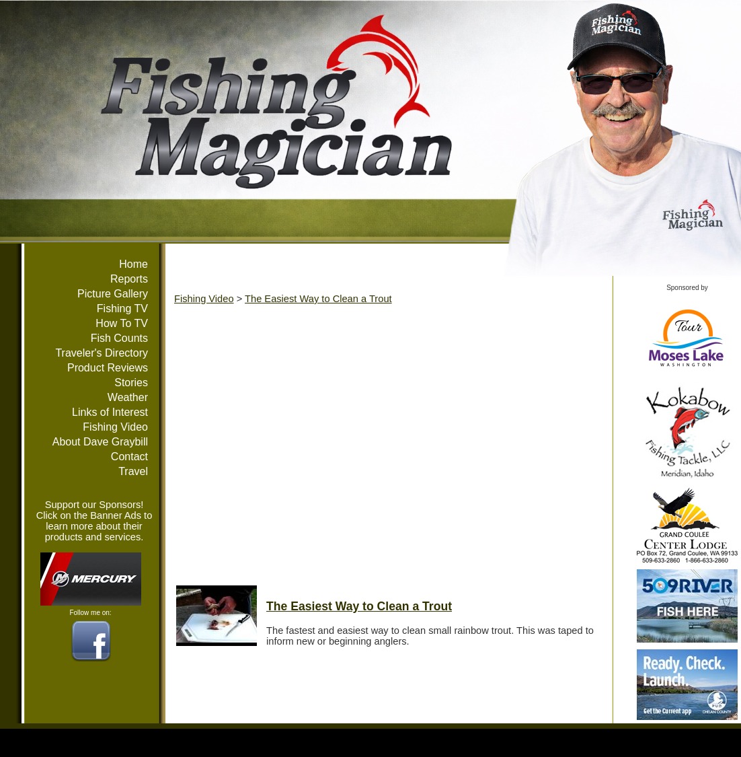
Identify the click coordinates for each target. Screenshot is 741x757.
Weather (128, 397)
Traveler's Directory (101, 353)
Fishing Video (115, 427)
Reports (129, 279)
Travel (133, 471)
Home (133, 264)
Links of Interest (110, 412)
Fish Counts (119, 338)
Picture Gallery (112, 293)
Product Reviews (107, 367)
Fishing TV (122, 308)
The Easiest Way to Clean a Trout (318, 298)
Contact (129, 456)
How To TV (121, 323)
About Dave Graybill (100, 441)
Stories (131, 382)
